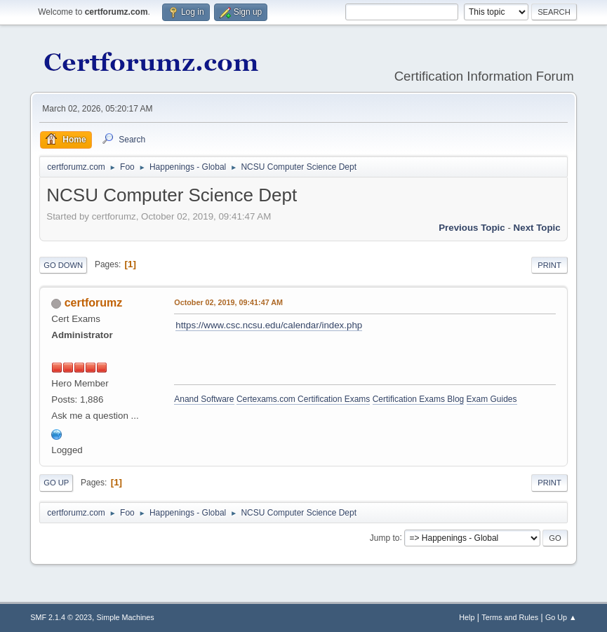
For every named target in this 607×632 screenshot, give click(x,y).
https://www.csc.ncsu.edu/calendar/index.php (268, 325)
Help (466, 617)
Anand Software (204, 399)
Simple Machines (125, 617)
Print (549, 265)
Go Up (56, 482)
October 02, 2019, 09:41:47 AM (228, 302)
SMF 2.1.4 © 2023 (61, 617)
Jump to (385, 537)
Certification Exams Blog (419, 399)
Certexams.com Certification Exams (303, 399)
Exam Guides (492, 399)
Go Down (63, 265)
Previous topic (472, 227)
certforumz (94, 303)
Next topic (537, 227)
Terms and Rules (509, 617)
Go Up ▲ (561, 617)
